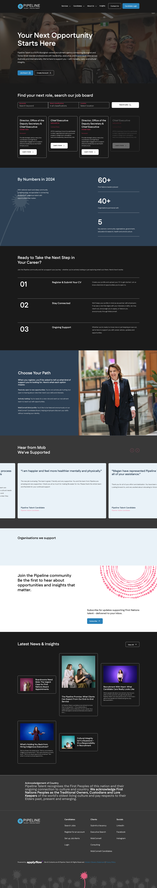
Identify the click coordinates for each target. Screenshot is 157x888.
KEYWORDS (22, 103)
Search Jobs (69, 778)
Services (66, 6)
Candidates (79, 6)
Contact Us (115, 6)
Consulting (95, 797)
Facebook (121, 784)
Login (66, 797)
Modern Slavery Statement (95, 815)
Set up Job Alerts (72, 791)
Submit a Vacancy (98, 778)
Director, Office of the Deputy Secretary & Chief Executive (32, 124)
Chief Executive (59, 120)
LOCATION (83, 103)
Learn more (26, 152)
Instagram (121, 791)
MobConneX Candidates (101, 803)
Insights (102, 6)
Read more (75, 499)
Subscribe (95, 621)
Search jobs (123, 105)
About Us (92, 6)
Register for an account (74, 784)
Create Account (44, 73)
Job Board (25, 73)
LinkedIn (120, 778)
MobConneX (96, 791)
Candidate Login (131, 6)
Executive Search (98, 784)
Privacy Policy (111, 815)
